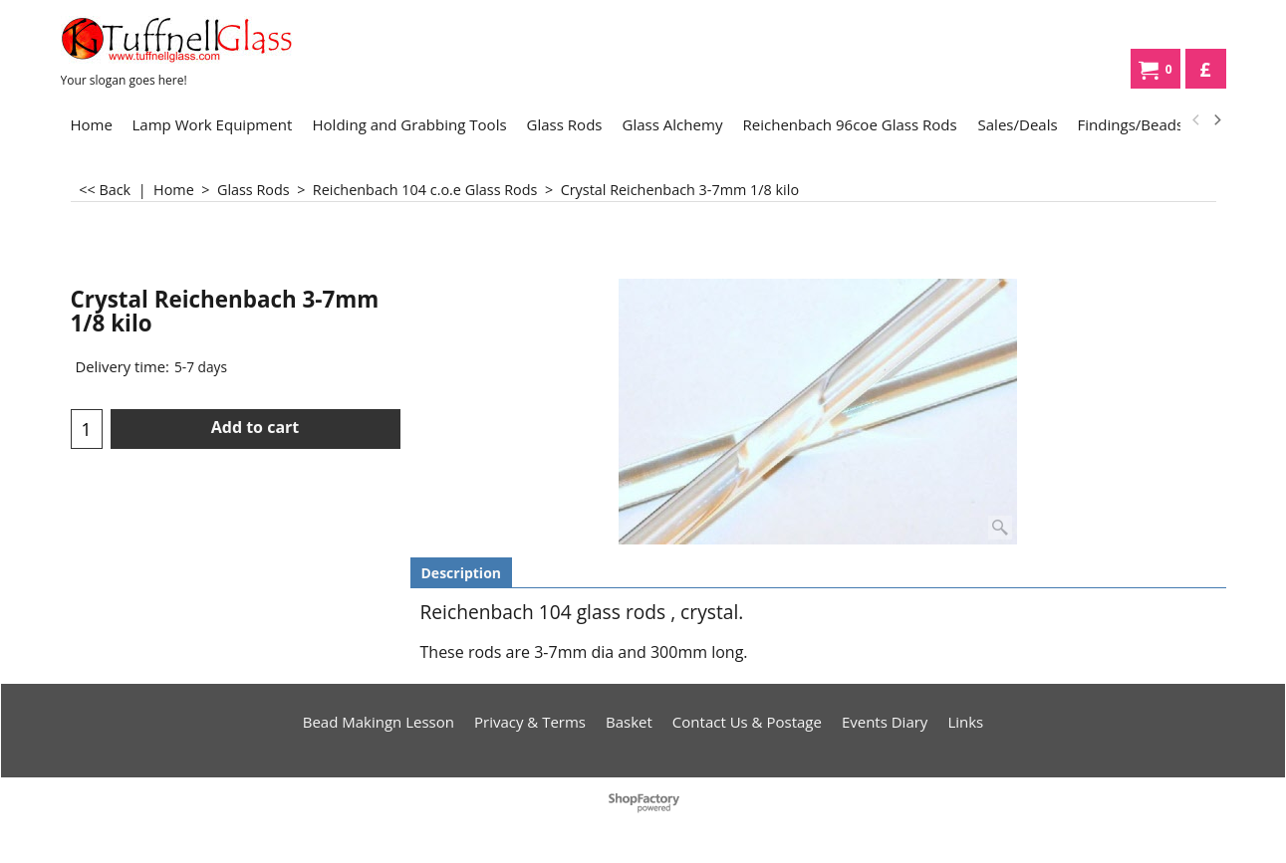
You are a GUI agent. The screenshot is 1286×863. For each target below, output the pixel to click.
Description (461, 572)
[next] (1217, 120)
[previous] (1197, 120)
